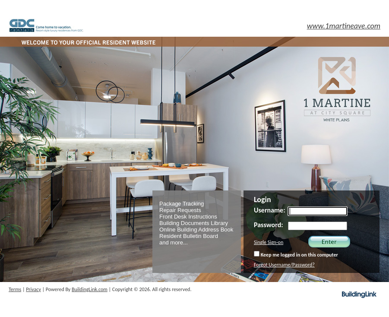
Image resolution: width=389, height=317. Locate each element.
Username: (269, 210)
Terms (15, 289)
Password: (268, 225)
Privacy (33, 289)
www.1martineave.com (343, 26)
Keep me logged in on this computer (296, 254)
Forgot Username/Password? (284, 265)
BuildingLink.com (90, 289)
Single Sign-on (268, 242)
